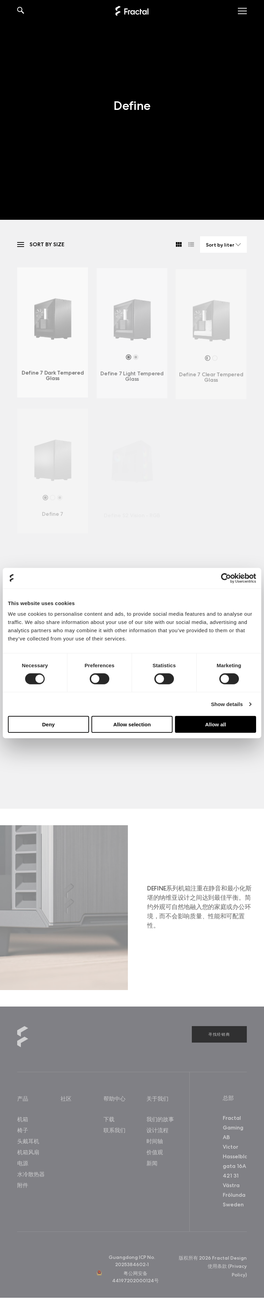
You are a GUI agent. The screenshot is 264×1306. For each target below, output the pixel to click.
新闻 (151, 1164)
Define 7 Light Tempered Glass (131, 378)
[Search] (20, 11)
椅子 (22, 1131)
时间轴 (154, 1142)
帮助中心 (114, 1100)
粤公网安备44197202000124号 (135, 1278)
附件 (22, 1186)
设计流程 (157, 1131)
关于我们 (157, 1100)
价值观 (154, 1153)
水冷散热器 (31, 1175)
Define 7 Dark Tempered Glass (53, 377)
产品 (22, 1100)
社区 (66, 1100)
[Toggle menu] (242, 11)
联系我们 (114, 1131)
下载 (108, 1120)
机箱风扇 (28, 1153)
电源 (22, 1164)
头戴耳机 (28, 1142)
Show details (227, 704)
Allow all (215, 724)
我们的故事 (160, 1120)
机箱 (22, 1120)
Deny (48, 724)
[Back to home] (132, 11)
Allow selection (132, 724)
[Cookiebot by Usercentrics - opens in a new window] (226, 578)
